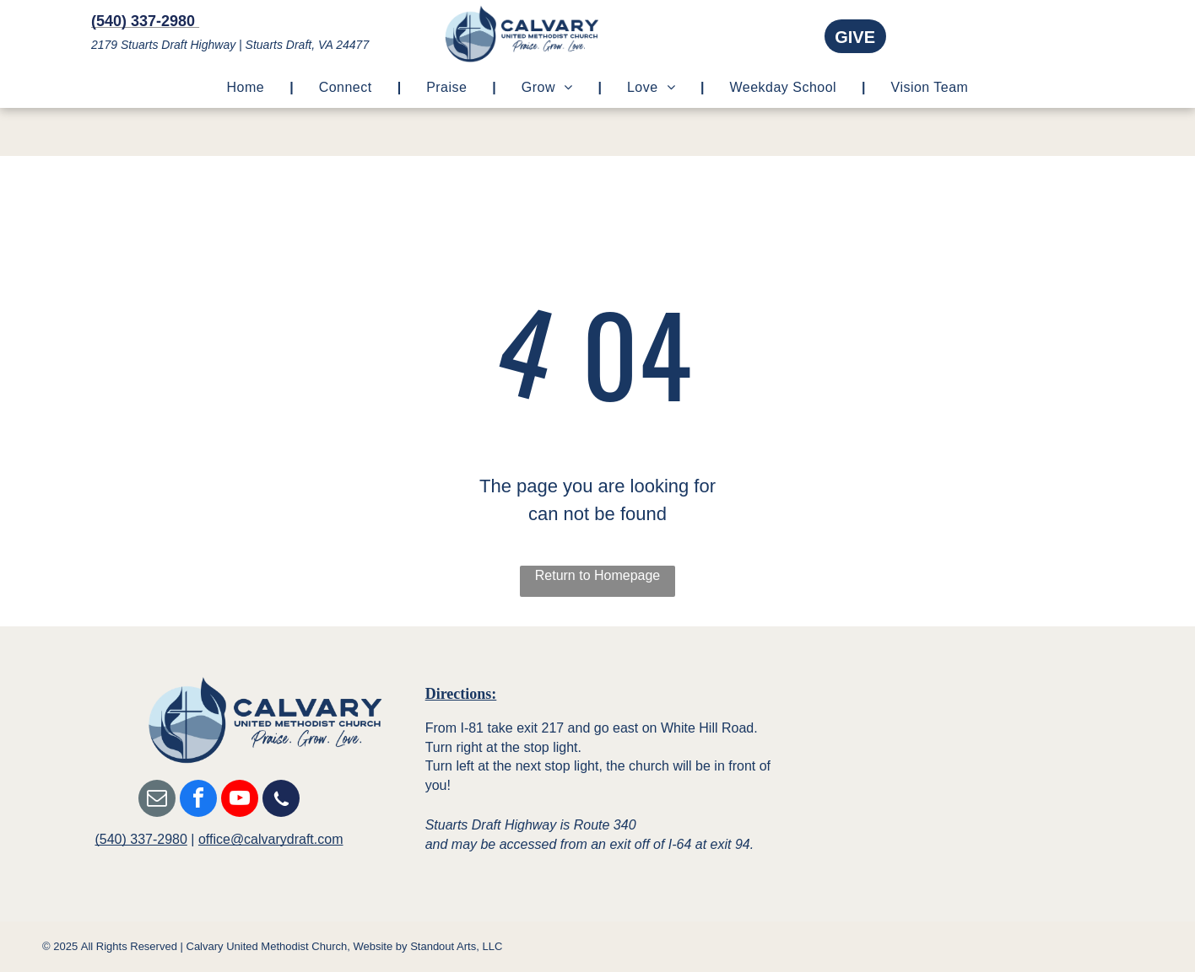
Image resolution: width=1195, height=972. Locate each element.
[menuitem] (248, 87)
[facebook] (198, 800)
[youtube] (239, 800)
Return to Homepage (598, 575)
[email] (157, 800)
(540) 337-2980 (141, 839)
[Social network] (281, 800)
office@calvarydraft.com (270, 839)
